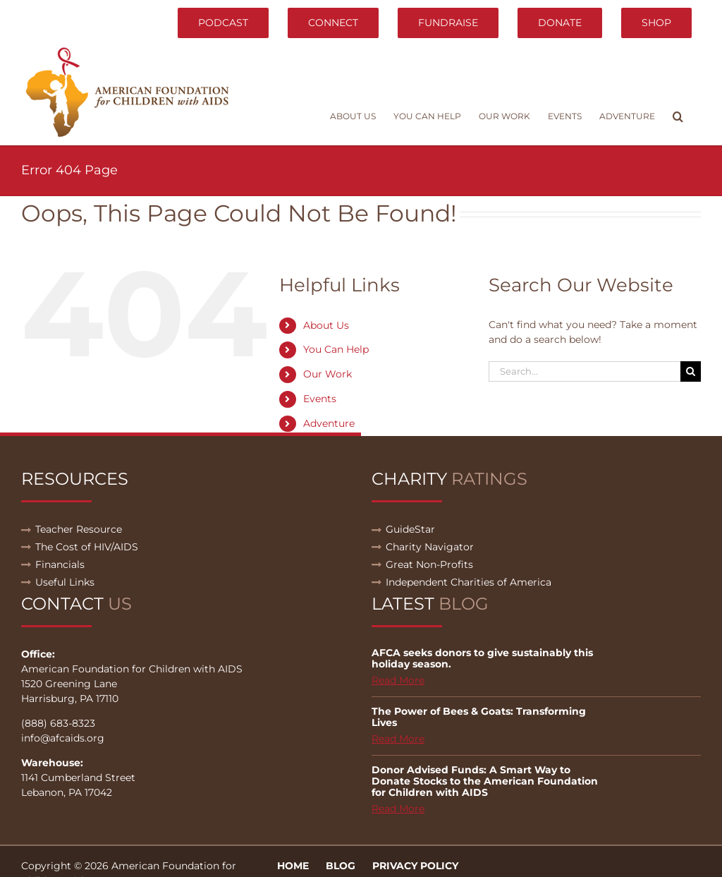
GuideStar (410, 529)
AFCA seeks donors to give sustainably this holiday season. (482, 658)
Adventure (329, 423)
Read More (398, 680)
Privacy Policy (415, 865)
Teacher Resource (78, 529)
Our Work (327, 374)
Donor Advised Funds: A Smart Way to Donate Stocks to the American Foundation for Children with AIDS (485, 781)
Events (319, 398)
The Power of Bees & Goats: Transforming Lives (479, 717)
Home (293, 865)
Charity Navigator (430, 546)
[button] (678, 116)
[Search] (690, 371)
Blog (340, 865)
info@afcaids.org (62, 738)
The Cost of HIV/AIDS (86, 546)
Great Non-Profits (429, 564)
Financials (60, 564)
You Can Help (336, 349)
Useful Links (64, 582)
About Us (326, 325)
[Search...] (584, 371)
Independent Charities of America (468, 582)
